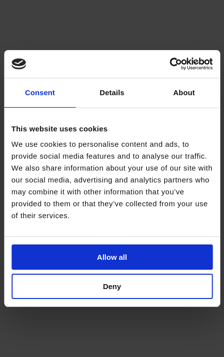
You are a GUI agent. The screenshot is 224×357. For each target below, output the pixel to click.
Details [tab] (112, 92)
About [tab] (184, 92)
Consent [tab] (40, 92)
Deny (112, 286)
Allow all (112, 257)
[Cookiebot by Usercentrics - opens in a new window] (169, 64)
